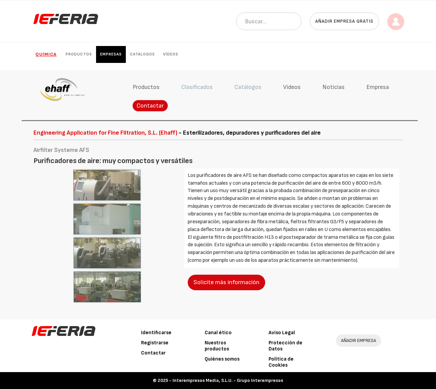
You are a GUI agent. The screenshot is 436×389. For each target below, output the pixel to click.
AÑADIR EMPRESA (358, 340)
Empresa (377, 87)
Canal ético (218, 332)
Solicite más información (226, 282)
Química (46, 54)
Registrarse (154, 343)
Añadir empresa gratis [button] (344, 21)
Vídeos (170, 54)
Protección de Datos (285, 346)
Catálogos (142, 54)
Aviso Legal (282, 332)
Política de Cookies (281, 362)
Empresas (111, 54)
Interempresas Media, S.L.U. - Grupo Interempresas (228, 380)
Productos (79, 54)
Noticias (333, 87)
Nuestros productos (217, 346)
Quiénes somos (222, 359)
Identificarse (156, 332)
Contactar (150, 105)
